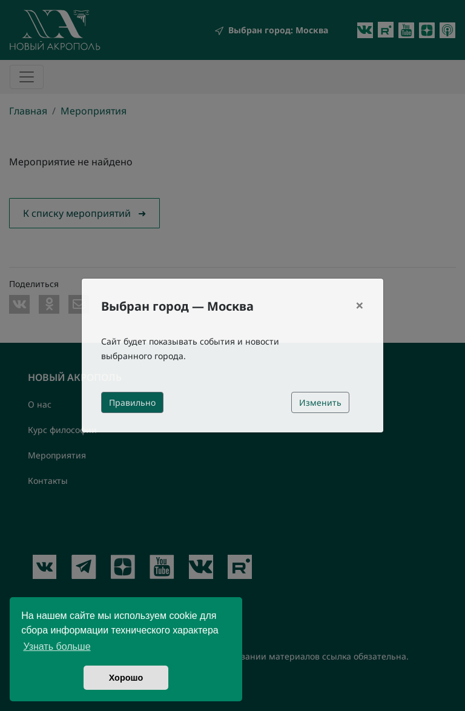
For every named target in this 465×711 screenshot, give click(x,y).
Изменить (320, 402)
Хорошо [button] (126, 678)
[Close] (360, 305)
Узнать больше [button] (56, 646)
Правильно (132, 402)
